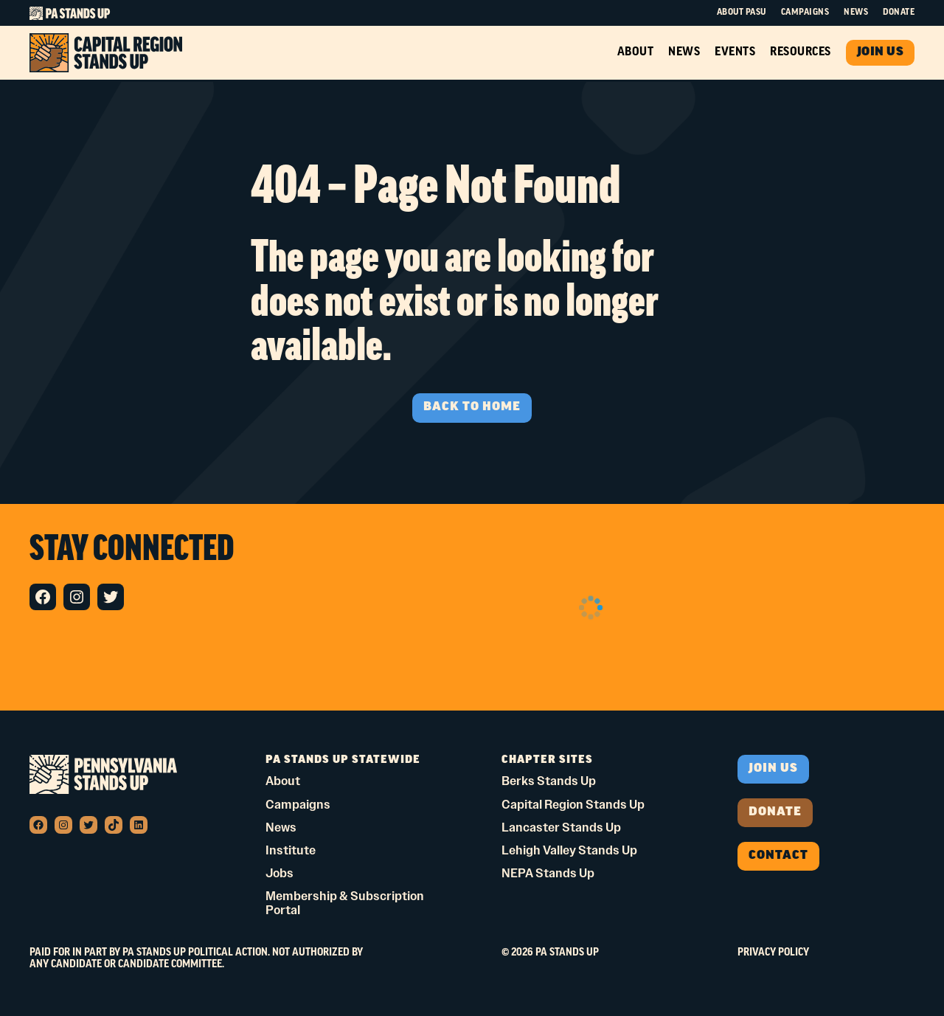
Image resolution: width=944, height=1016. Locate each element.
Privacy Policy (773, 952)
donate (775, 812)
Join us (773, 769)
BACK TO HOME (472, 407)
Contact (778, 856)
